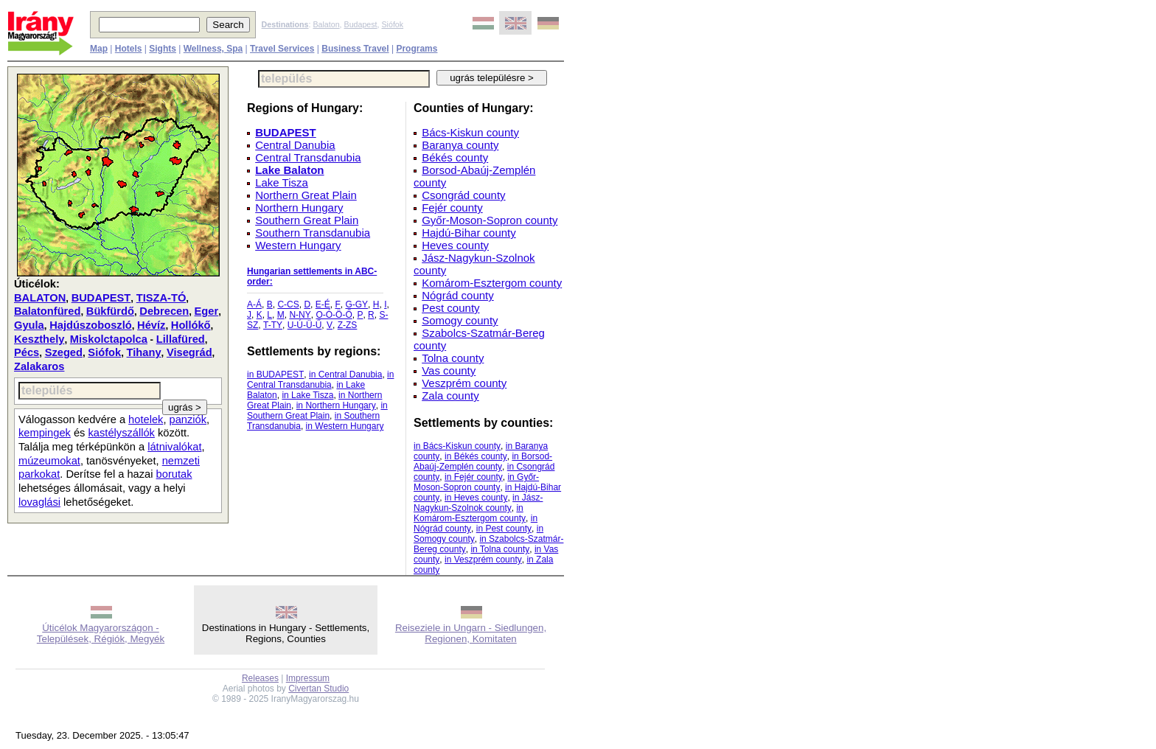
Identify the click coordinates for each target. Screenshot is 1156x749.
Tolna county (453, 358)
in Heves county (476, 497)
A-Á (254, 304)
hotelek (145, 419)
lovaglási (39, 502)
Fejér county (452, 207)
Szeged (64, 352)
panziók (188, 419)
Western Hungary (298, 245)
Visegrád (189, 352)
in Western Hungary (345, 426)
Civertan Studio (318, 688)
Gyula (29, 325)
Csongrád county (463, 195)
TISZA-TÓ (161, 298)
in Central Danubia (345, 374)
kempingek (44, 433)
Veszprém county (464, 383)
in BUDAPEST (275, 374)
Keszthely (39, 339)
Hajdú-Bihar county (469, 232)
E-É (323, 304)
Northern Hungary (299, 207)
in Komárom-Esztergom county (470, 513)
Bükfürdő (110, 311)
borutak (174, 474)
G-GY (356, 304)
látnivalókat (174, 447)
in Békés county (476, 456)
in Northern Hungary (336, 405)
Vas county (449, 370)
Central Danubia (295, 145)
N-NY (299, 315)
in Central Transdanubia (320, 379)
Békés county (455, 157)
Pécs (26, 352)
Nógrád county (458, 295)
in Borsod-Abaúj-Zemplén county (483, 461)
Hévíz (151, 325)
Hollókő (191, 325)
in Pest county (504, 528)
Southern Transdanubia (312, 232)
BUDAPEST (101, 298)
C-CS (288, 304)
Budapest (360, 24)
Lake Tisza (281, 182)
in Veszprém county (483, 559)
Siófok (392, 24)
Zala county (450, 395)
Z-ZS (348, 325)
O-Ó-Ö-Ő (334, 315)
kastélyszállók (121, 433)
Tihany (144, 352)
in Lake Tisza (307, 395)
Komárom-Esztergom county (492, 282)
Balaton (326, 24)
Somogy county (460, 320)
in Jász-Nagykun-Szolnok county (478, 502)
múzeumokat (49, 461)
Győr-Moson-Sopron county (489, 220)
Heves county (455, 245)
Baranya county (460, 145)
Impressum (308, 678)
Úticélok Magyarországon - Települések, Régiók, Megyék (100, 633)
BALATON (40, 298)
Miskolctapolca (108, 339)
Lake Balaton (289, 170)
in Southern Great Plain (317, 410)
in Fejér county (474, 477)
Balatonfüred (47, 311)
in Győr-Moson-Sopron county (476, 482)
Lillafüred (180, 339)
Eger (207, 311)
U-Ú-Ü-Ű (305, 325)
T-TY (272, 325)
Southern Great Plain (306, 220)
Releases (260, 678)
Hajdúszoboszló (90, 325)
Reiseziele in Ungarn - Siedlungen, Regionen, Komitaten (470, 633)
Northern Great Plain (306, 195)
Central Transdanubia (308, 157)
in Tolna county (499, 549)
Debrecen (164, 311)
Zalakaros (39, 366)
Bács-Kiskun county (470, 132)
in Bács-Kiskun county (457, 446)
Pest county (450, 308)
